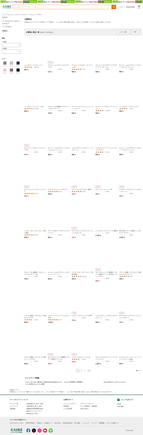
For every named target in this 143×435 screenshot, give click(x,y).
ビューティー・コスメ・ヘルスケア (17, 14)
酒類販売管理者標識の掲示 (34, 427)
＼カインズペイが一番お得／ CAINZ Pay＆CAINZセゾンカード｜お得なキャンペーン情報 (43, 401)
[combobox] (60, 7)
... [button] (85, 370)
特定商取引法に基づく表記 (34, 422)
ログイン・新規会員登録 (127, 7)
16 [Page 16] (89, 370)
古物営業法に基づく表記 (34, 425)
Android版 (120, 425)
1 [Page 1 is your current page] (77, 370)
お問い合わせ (84, 427)
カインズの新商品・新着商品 (73, 400)
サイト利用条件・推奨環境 (88, 425)
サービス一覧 (14, 422)
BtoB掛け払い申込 (32, 432)
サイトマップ (14, 425)
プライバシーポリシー (87, 422)
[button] (114, 7)
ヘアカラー (32, 14)
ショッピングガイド (69, 422)
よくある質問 (67, 427)
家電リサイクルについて (34, 430)
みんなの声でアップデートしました (115, 400)
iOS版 (119, 422)
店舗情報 (12, 427)
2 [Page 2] (81, 370)
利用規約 (66, 425)
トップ (4, 14)
